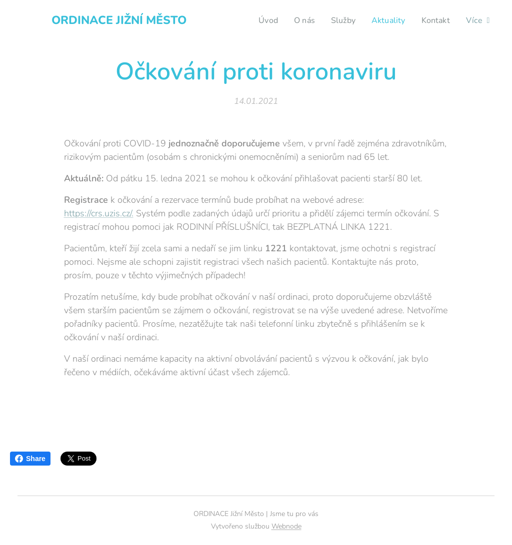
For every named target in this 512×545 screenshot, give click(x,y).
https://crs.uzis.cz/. (99, 213)
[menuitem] (262, 20)
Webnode (287, 526)
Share (30, 459)
